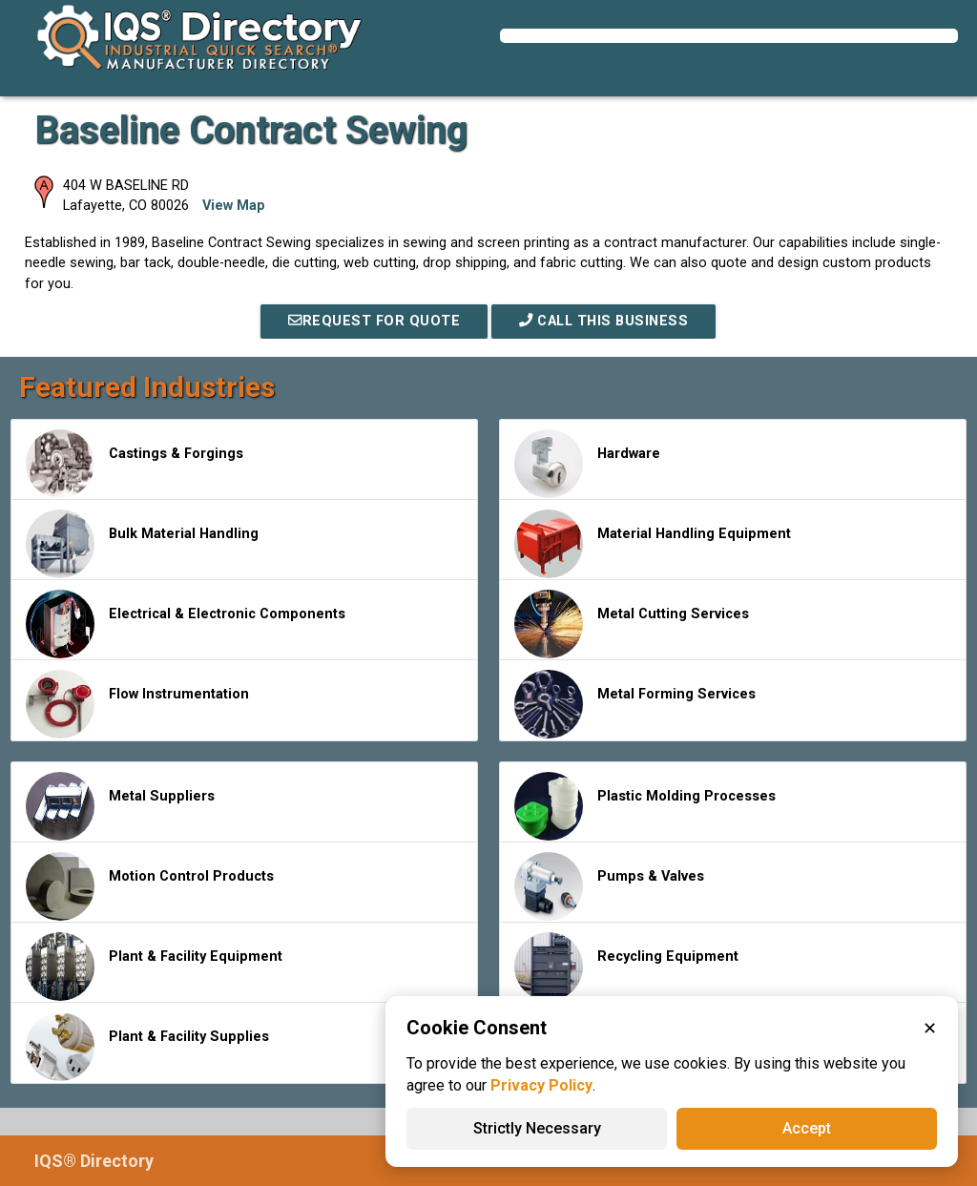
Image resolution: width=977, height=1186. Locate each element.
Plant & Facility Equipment (154, 966)
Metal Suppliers (120, 806)
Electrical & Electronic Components (185, 624)
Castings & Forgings (134, 463)
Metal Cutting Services (631, 624)
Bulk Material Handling (142, 544)
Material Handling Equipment (652, 544)
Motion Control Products (150, 886)
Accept (806, 1128)
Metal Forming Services (635, 704)
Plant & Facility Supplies (147, 1046)
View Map (233, 206)
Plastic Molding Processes (645, 806)
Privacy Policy (541, 1085)
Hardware (587, 463)
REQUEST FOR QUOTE (374, 321)
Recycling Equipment (626, 966)
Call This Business (603, 321)
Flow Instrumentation (137, 704)
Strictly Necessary (537, 1128)
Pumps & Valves (609, 886)
